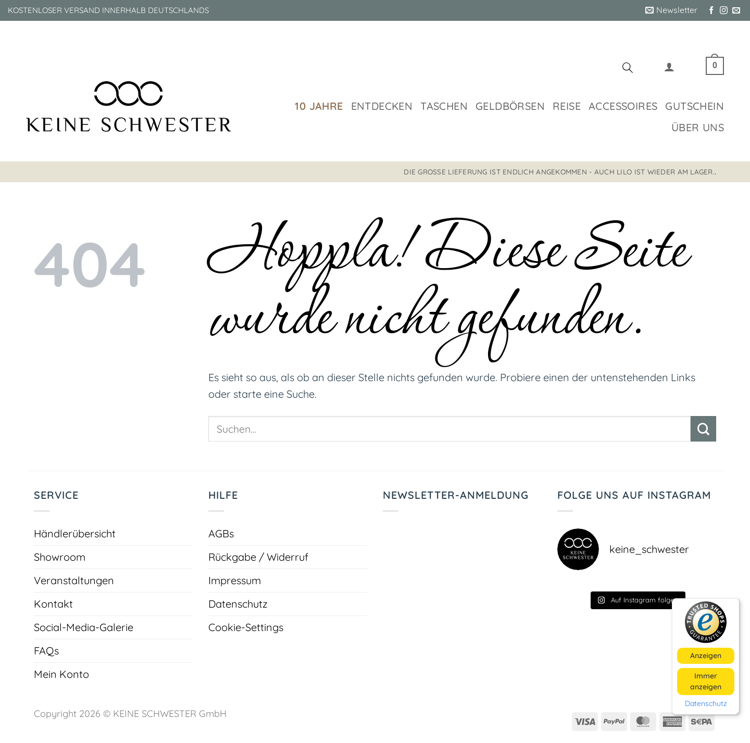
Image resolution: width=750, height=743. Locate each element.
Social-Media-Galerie (83, 627)
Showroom (59, 556)
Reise (567, 105)
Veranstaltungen (74, 580)
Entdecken (382, 105)
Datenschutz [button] (706, 703)
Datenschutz (238, 603)
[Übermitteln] (703, 429)
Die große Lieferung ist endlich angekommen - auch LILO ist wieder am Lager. (559, 171)
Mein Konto (61, 674)
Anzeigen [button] (705, 655)
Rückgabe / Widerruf (258, 556)
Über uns (697, 127)
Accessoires (623, 105)
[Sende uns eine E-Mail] (736, 10)
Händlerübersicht (75, 533)
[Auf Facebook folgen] (711, 10)
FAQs (46, 650)
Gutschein (694, 105)
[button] (671, 10)
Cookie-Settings (245, 627)
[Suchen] (627, 69)
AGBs (221, 533)
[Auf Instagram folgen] (724, 10)
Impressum (234, 580)
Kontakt (53, 603)
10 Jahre (319, 105)
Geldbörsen (510, 105)
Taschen (444, 105)
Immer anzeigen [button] (705, 681)
